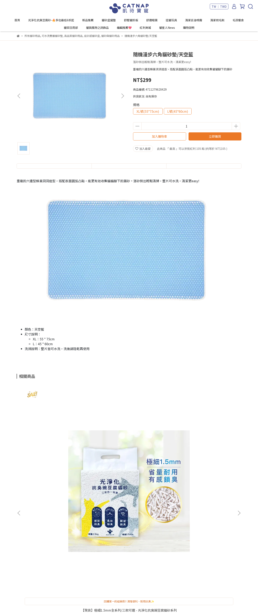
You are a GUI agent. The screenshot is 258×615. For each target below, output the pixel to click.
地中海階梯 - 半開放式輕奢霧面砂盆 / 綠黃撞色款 (156, 448)
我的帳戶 (74, 491)
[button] (122, 95)
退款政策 (74, 510)
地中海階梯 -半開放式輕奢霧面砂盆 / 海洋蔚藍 (211, 448)
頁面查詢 (74, 528)
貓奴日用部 (71, 28)
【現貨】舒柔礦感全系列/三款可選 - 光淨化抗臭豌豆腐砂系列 (101, 448)
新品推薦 (88, 20)
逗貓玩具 (171, 20)
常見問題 (74, 503)
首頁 (17, 20)
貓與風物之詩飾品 (97, 28)
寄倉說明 (74, 497)
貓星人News (167, 28)
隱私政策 (74, 516)
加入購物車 (159, 136)
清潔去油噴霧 (193, 20)
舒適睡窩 (152, 20)
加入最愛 (143, 149)
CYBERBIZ (134, 605)
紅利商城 (145, 28)
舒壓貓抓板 (131, 20)
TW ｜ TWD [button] (219, 6)
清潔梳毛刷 (217, 20)
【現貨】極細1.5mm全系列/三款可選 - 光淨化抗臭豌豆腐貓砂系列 (47, 448)
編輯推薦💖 (124, 28)
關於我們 (74, 522)
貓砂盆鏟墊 (109, 20)
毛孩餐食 (238, 20)
